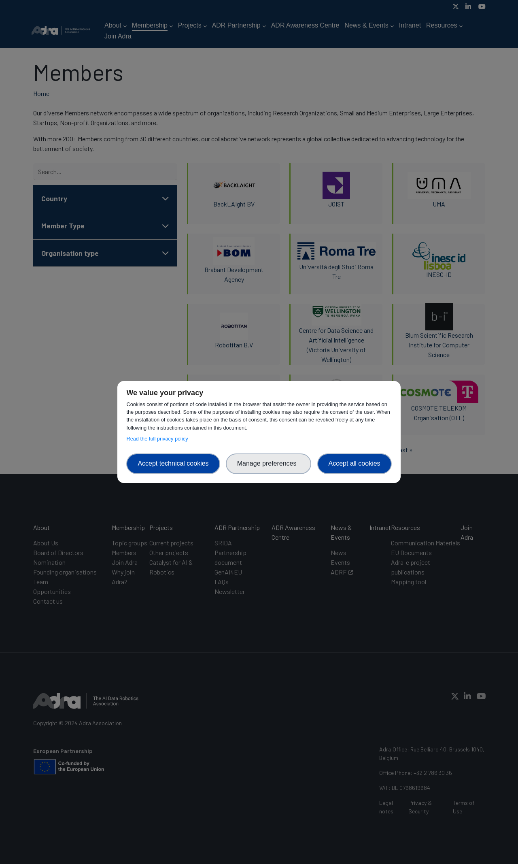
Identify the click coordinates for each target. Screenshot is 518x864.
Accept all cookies (354, 463)
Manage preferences (268, 463)
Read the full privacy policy (158, 439)
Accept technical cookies (173, 463)
